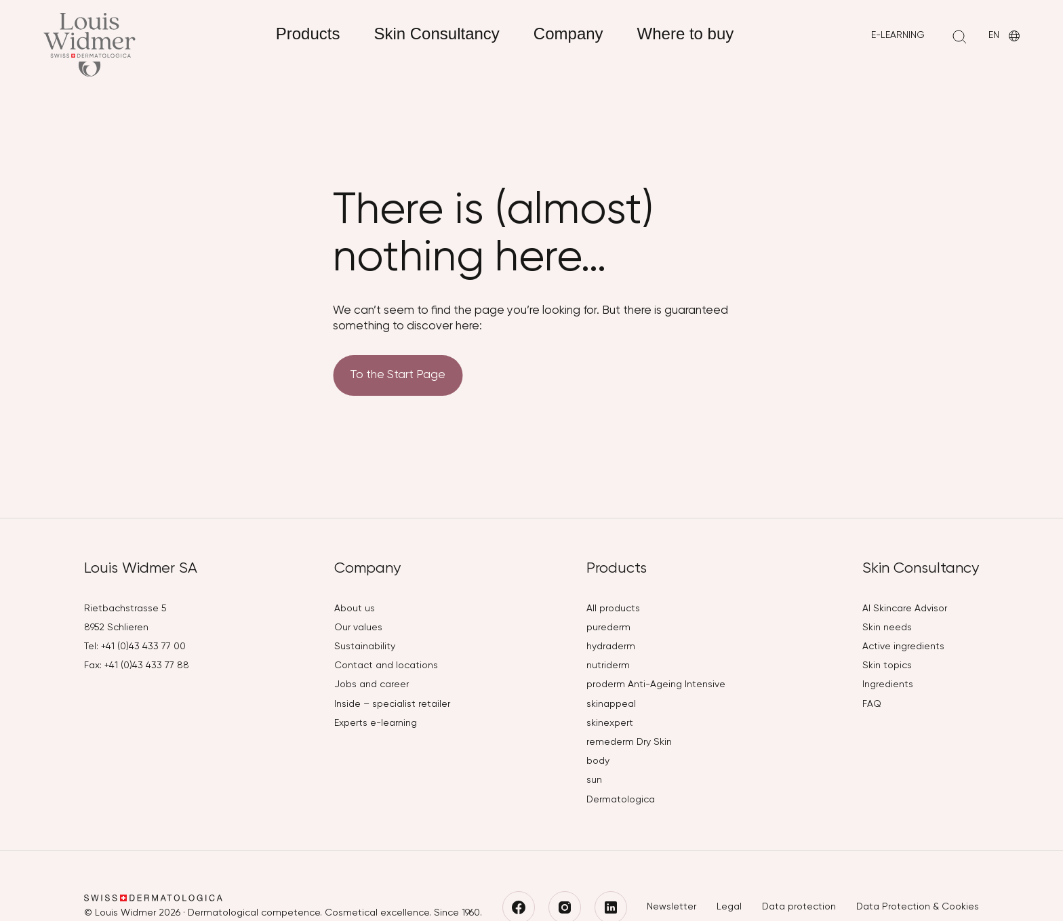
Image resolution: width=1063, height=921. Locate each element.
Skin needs (887, 627)
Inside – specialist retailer (392, 704)
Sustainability (364, 646)
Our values (358, 627)
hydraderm (610, 646)
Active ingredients (903, 646)
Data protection (799, 907)
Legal (729, 907)
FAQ (871, 704)
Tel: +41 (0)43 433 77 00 (135, 646)
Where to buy (685, 33)
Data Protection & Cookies (917, 907)
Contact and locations (386, 665)
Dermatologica (620, 799)
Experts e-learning (375, 723)
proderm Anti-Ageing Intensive (655, 684)
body (597, 761)
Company (568, 33)
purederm (608, 627)
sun (594, 780)
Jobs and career (371, 684)
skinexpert (609, 723)
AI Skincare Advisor (904, 608)
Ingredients (887, 684)
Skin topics (887, 665)
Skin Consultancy (436, 33)
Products (308, 33)
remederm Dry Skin (629, 742)
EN (1005, 36)
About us (354, 608)
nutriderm (608, 665)
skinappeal (611, 704)
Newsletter (671, 907)
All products (613, 608)
